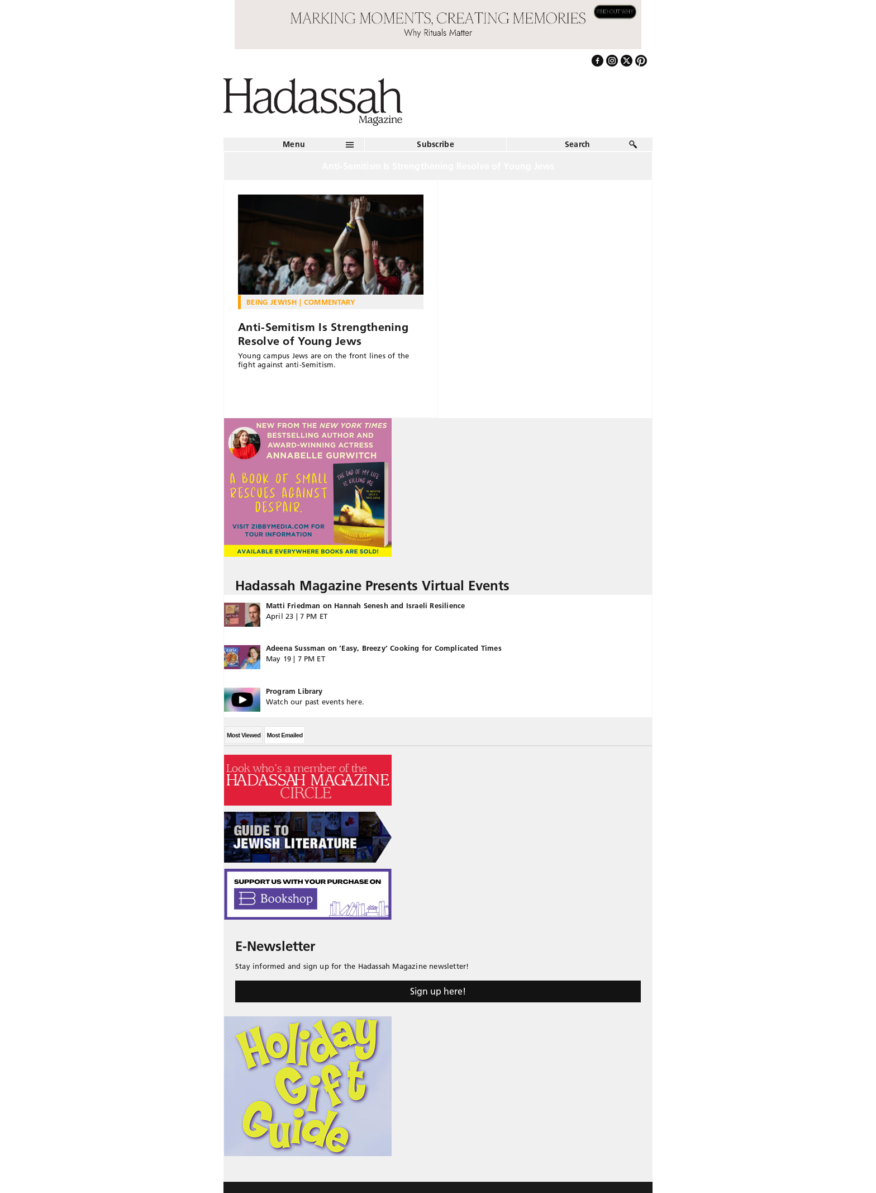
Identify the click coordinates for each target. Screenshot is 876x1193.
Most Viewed (243, 735)
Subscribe (435, 144)
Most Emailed (284, 735)
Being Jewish (271, 301)
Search (578, 144)
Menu (294, 144)
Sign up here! (438, 991)
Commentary (330, 301)
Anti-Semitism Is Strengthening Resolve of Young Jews (323, 334)
